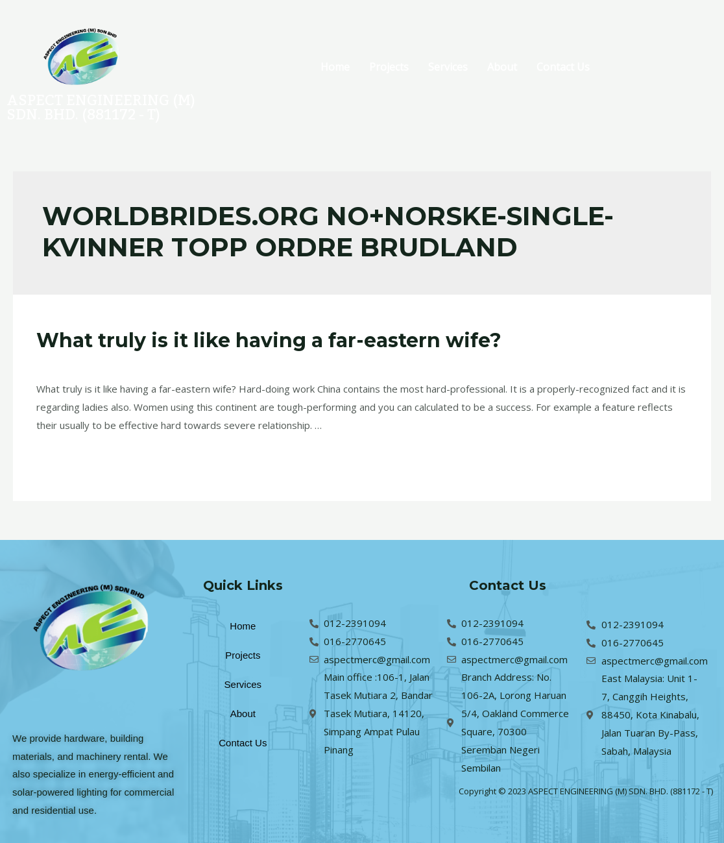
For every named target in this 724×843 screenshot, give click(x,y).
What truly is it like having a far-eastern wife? (268, 340)
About (502, 67)
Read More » (65, 458)
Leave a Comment (76, 363)
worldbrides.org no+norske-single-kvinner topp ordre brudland (267, 363)
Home (335, 67)
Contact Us (563, 67)
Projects (389, 67)
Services (448, 67)
